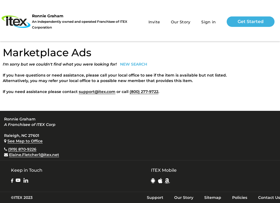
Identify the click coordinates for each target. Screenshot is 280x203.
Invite (154, 21)
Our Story (180, 21)
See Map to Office (25, 141)
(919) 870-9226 (22, 149)
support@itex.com (97, 91)
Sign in (208, 21)
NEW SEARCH (133, 64)
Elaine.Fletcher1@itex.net (34, 154)
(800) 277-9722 (144, 91)
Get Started (251, 21)
